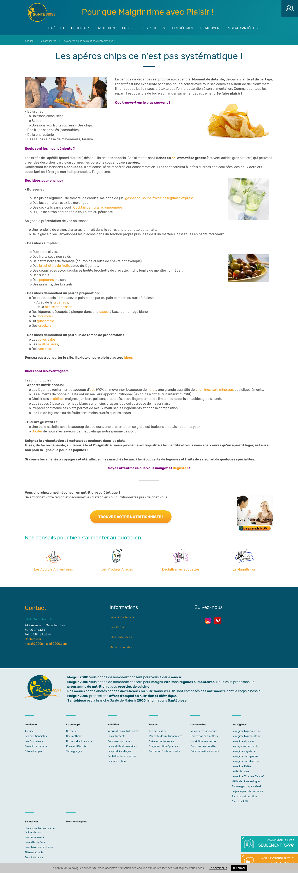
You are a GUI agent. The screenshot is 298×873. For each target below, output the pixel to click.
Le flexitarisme (240, 769)
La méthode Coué (35, 840)
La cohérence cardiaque (39, 845)
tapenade (60, 301)
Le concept (74, 27)
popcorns (46, 278)
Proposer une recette (203, 744)
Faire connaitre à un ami (204, 749)
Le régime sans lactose (245, 759)
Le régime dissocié (243, 739)
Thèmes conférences (161, 739)
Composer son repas (120, 739)
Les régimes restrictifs (245, 744)
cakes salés (46, 338)
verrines (44, 347)
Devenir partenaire (122, 615)
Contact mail (33, 637)
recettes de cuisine (133, 685)
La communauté (34, 835)
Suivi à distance (34, 855)
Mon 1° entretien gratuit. (276, 861)
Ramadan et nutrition (244, 794)
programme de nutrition (87, 685)
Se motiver (215, 27)
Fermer (239, 868)
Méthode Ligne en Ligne (246, 779)
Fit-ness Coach (34, 850)
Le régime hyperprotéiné (246, 734)
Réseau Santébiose (251, 27)
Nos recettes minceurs (203, 729)
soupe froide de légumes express (167, 196)
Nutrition (102, 27)
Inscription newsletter (203, 739)
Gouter (37, 430)
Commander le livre (276, 843)
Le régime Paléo (241, 764)
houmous (45, 315)
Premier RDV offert (77, 744)
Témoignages (74, 749)
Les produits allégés (119, 749)
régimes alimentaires (197, 680)
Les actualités (157, 729)
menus (79, 690)
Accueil (29, 729)
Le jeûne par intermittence (247, 789)
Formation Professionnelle (164, 749)
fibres (152, 388)
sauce (104, 310)
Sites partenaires (121, 635)
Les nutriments (116, 734)
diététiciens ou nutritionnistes (145, 690)
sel (174, 156)
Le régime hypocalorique (246, 729)
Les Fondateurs (34, 739)
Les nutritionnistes (36, 734)
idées (128, 356)
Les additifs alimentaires (122, 744)
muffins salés (48, 343)
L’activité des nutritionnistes (165, 734)
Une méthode (74, 734)
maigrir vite (161, 680)
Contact (35, 606)
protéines (57, 397)
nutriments (216, 690)
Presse (126, 27)
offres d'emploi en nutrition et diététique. (143, 694)
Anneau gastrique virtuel (246, 784)
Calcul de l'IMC (240, 799)
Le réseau (46, 27)
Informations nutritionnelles (124, 729)
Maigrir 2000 (41, 12)
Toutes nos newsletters (204, 734)
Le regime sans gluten (245, 754)
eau (93, 388)
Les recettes (153, 27)
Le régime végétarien (244, 749)
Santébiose (117, 625)
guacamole (45, 319)
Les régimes (185, 27)
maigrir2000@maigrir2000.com (46, 642)
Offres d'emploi (33, 749)
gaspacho (133, 196)
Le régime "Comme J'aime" (248, 774)
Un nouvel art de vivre (79, 739)
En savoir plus (218, 868)
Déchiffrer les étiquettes (122, 754)
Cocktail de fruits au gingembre (97, 206)
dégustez (181, 466)
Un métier (72, 729)
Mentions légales (121, 645)
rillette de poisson (58, 305)
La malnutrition (117, 759)
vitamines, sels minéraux (215, 388)
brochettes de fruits (54, 264)
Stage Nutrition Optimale (163, 744)
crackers (45, 324)
